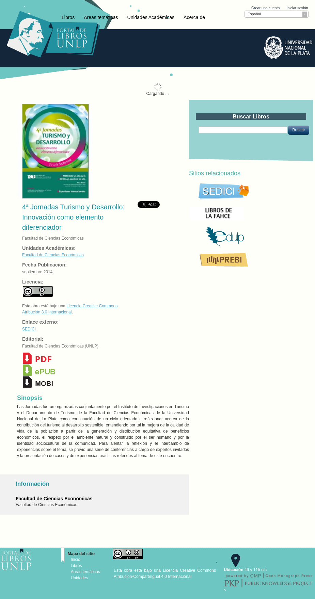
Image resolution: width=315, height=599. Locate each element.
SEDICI (29, 329)
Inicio (75, 559)
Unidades (79, 578)
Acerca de (194, 17)
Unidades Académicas (151, 17)
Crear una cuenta (265, 8)
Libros (68, 17)
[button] (298, 130)
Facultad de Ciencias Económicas (53, 255)
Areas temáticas (101, 17)
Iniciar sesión (297, 8)
